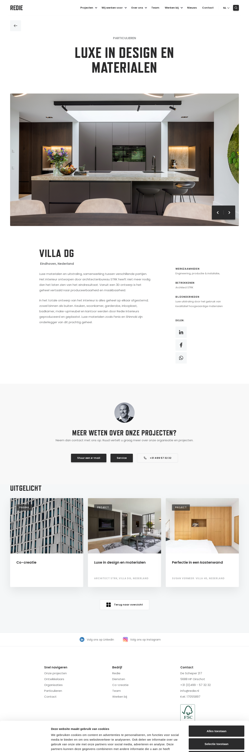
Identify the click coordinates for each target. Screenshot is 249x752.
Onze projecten (55, 673)
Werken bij (174, 8)
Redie (16, 7)
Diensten (118, 679)
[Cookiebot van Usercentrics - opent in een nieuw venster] (25, 744)
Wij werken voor (115, 8)
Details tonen (210, 744)
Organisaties (53, 685)
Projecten (89, 8)
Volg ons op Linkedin (97, 639)
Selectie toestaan (217, 713)
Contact (208, 8)
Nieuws (192, 8)
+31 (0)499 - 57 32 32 (195, 685)
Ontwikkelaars (54, 679)
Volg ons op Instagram (142, 639)
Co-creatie (120, 685)
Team (155, 8)
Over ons (139, 8)
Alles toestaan (216, 701)
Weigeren (216, 726)
